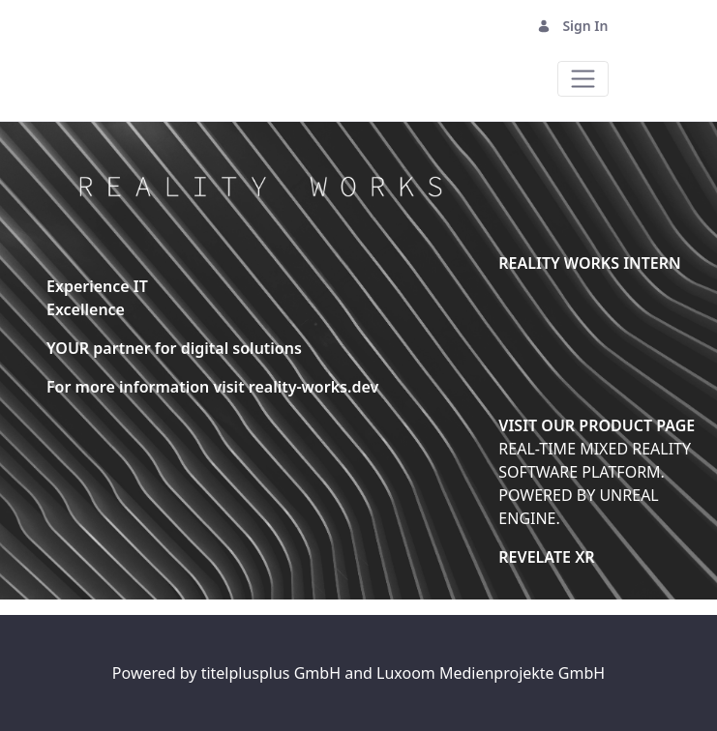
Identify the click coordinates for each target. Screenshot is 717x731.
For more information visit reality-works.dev (212, 386)
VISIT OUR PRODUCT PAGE (596, 425)
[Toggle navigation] (583, 79)
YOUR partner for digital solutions (174, 348)
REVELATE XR (546, 557)
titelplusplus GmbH (273, 673)
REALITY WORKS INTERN (589, 263)
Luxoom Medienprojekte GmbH (490, 673)
